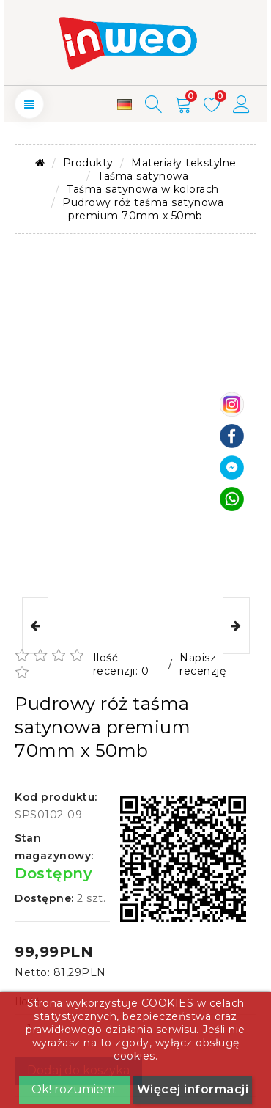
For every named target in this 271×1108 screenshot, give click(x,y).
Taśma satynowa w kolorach (143, 189)
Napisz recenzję (202, 664)
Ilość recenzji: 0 (121, 664)
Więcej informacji (193, 1089)
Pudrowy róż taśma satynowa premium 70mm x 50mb (142, 209)
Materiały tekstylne (184, 162)
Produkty (88, 162)
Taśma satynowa (142, 176)
